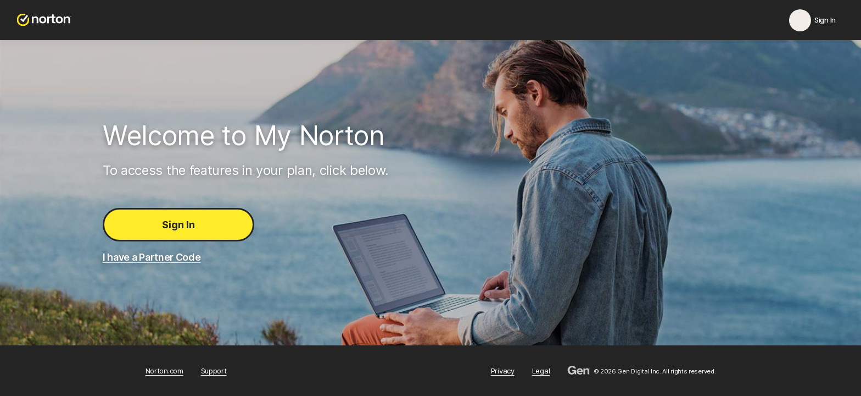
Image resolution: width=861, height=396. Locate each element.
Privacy (503, 371)
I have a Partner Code (152, 257)
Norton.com (164, 371)
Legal (541, 371)
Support (214, 371)
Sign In (178, 224)
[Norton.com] (44, 20)
